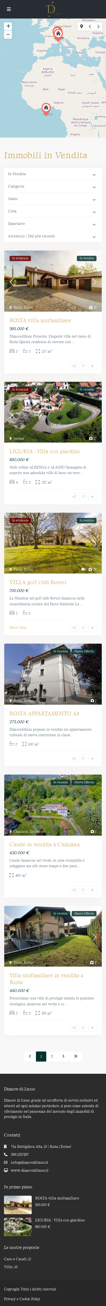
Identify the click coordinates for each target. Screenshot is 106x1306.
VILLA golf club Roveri (38, 582)
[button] (47, 109)
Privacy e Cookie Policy (22, 1299)
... (73, 342)
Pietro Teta (18, 628)
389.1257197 (20, 1154)
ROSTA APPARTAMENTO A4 (44, 713)
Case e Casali (15, 1259)
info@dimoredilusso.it (29, 1162)
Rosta (17, 308)
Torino (28, 308)
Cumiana (20, 832)
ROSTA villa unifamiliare (40, 320)
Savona (18, 438)
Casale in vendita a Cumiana (45, 844)
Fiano (17, 569)
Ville (8, 1267)
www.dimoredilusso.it (29, 1170)
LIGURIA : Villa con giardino (45, 451)
